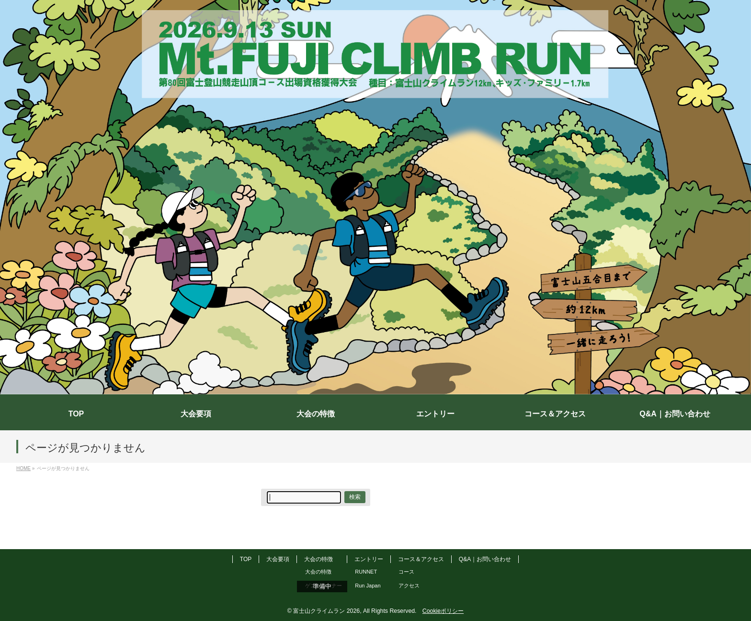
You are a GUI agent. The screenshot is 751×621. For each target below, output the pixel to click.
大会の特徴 (318, 559)
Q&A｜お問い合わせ (485, 559)
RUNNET (366, 572)
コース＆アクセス (421, 559)
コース (406, 572)
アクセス (409, 585)
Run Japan (367, 585)
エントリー (368, 559)
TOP (245, 559)
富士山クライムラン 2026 (326, 611)
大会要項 (277, 559)
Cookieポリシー (443, 611)
